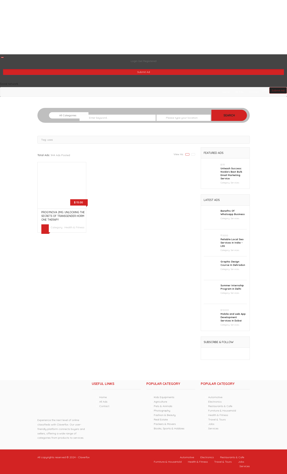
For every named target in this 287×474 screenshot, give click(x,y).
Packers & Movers (165, 424)
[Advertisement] (111, 27)
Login (134, 61)
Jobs (211, 424)
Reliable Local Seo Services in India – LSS (232, 242)
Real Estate (161, 419)
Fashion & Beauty (165, 415)
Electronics (215, 401)
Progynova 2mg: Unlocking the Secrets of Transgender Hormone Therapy (63, 216)
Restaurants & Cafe (220, 406)
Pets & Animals (163, 406)
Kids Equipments (164, 397)
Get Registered (147, 61)
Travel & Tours (217, 419)
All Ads (239, 92)
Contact (254, 92)
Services (235, 182)
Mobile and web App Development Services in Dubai (233, 317)
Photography (162, 410)
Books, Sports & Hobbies (169, 428)
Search (229, 115)
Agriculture (160, 401)
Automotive (215, 397)
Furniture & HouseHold (222, 410)
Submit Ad (143, 72)
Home (226, 92)
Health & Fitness (74, 227)
